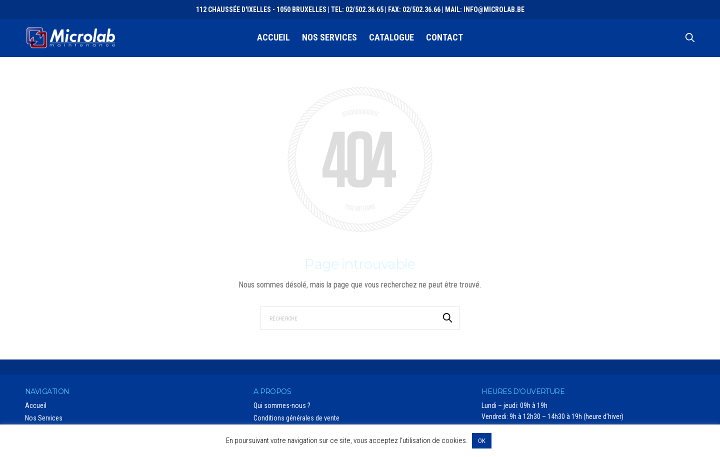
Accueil (273, 37)
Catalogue (391, 37)
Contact (444, 37)
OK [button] (482, 440)
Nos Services (329, 37)
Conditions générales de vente (297, 418)
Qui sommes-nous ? (282, 406)
